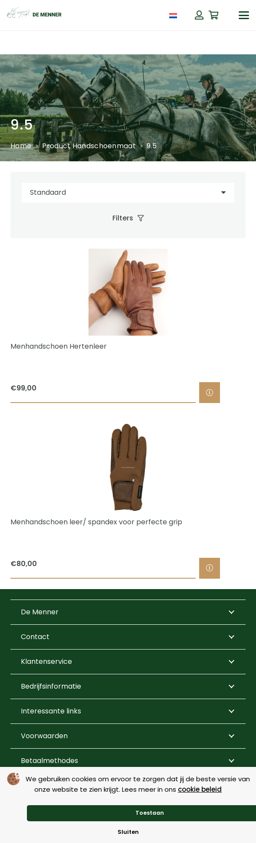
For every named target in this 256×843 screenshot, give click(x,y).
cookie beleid (200, 789)
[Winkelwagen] (213, 15)
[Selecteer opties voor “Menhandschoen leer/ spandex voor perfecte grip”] (209, 568)
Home (20, 146)
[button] (244, 15)
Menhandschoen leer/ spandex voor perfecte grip (96, 522)
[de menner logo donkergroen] (34, 15)
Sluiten (128, 832)
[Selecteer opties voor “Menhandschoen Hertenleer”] (209, 392)
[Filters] (128, 218)
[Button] (199, 15)
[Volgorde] (128, 192)
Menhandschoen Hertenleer (58, 346)
